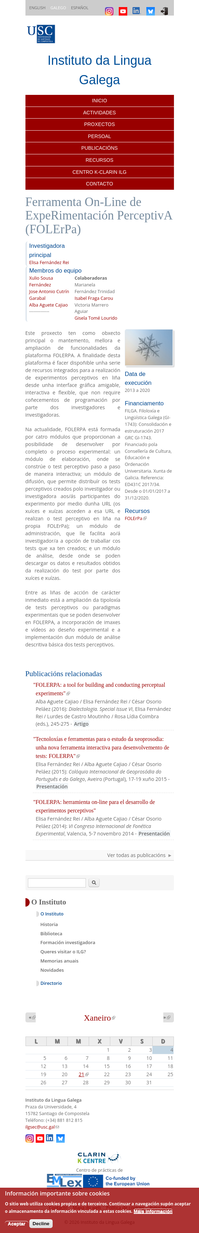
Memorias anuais (59, 961)
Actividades (99, 112)
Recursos (99, 160)
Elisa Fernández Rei (49, 262)
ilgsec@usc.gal (42, 1127)
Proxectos (99, 124)
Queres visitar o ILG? (63, 951)
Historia (49, 924)
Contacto (99, 184)
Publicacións (99, 148)
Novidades (52, 970)
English (37, 7)
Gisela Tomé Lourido (96, 318)
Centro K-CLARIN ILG (99, 172)
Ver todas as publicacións (136, 855)
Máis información (153, 1211)
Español (79, 7)
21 (84, 1074)
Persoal (99, 136)
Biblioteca (51, 933)
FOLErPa (136, 518)
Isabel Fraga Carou (94, 298)
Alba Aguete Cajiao (48, 305)
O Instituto (52, 914)
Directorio (51, 983)
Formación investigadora (67, 942)
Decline (41, 1223)
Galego (58, 7)
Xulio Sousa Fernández (41, 281)
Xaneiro (99, 1017)
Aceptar (16, 1223)
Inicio (99, 100)
